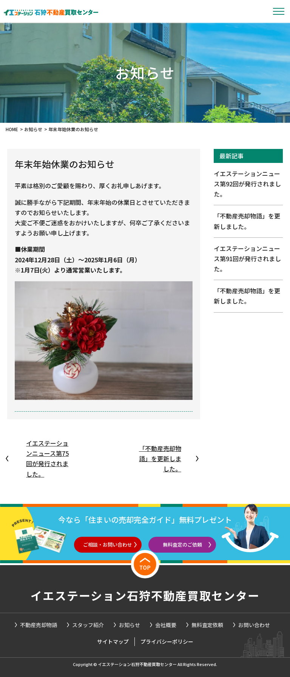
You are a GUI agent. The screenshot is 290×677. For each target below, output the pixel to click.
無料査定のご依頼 (182, 544)
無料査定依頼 (207, 625)
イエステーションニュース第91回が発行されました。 (247, 258)
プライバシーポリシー (166, 641)
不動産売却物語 (38, 625)
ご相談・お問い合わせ (107, 544)
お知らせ (129, 625)
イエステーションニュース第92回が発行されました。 (247, 183)
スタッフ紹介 (88, 625)
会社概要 (165, 625)
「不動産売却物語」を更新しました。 (160, 458)
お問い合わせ (254, 625)
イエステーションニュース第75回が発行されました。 (47, 458)
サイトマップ (113, 641)
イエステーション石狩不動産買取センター (145, 595)
